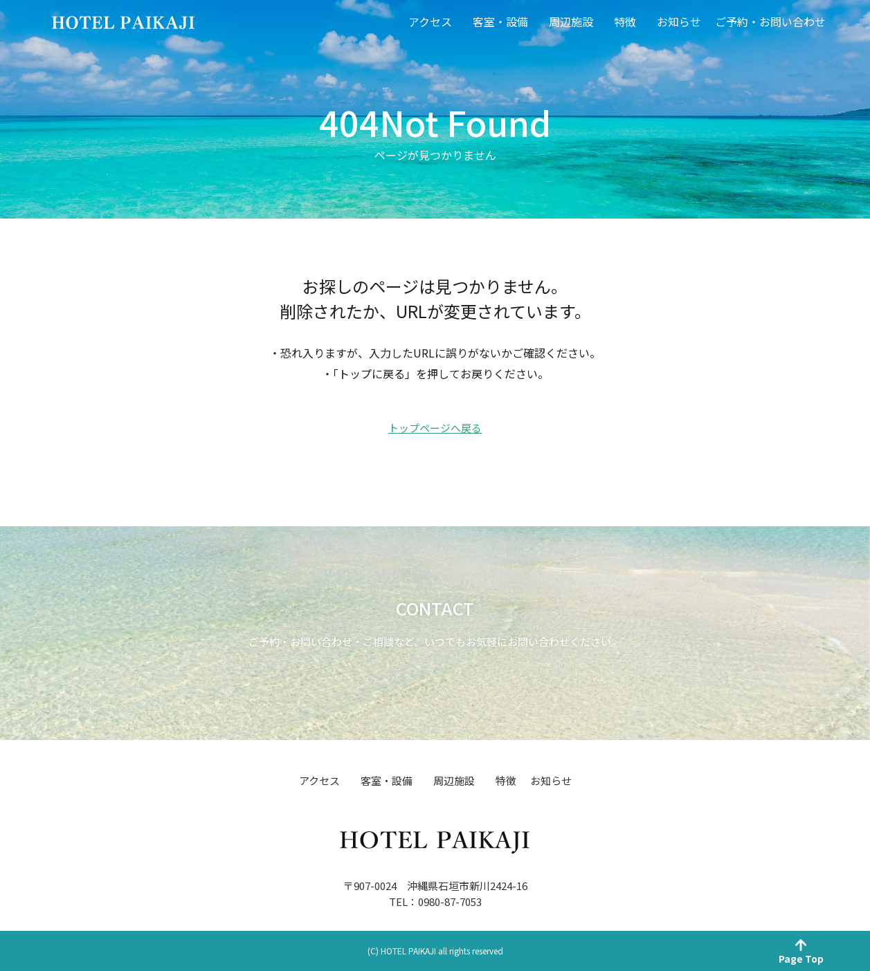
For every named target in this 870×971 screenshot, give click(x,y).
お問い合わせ (435, 652)
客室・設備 (500, 21)
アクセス (430, 21)
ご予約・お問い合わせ (770, 21)
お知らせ (679, 21)
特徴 (625, 21)
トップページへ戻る (435, 428)
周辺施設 (571, 21)
